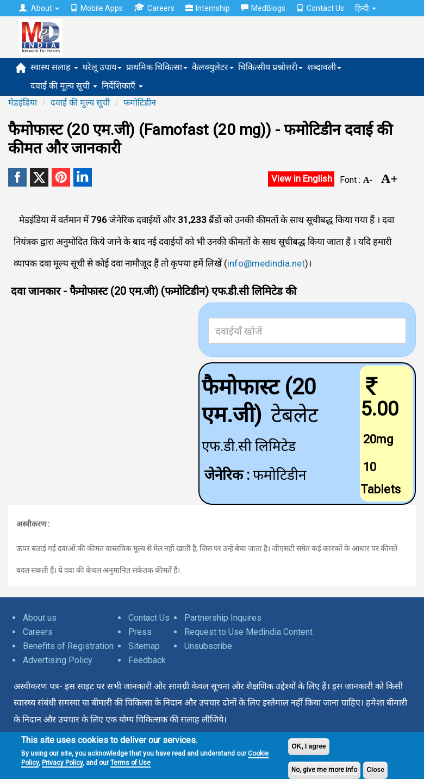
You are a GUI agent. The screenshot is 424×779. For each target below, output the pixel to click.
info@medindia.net (266, 263)
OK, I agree (308, 746)
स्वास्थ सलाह (54, 67)
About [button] (39, 8)
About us (40, 618)
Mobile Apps (96, 8)
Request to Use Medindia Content (248, 632)
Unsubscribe (208, 646)
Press (140, 632)
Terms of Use (130, 762)
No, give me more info (324, 770)
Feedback (147, 660)
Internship (207, 8)
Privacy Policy (62, 762)
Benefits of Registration (68, 646)
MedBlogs (263, 8)
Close (375, 770)
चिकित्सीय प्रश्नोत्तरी (270, 67)
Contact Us (320, 8)
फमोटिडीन (139, 102)
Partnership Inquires (222, 618)
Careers (154, 8)
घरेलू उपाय (102, 67)
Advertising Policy (57, 660)
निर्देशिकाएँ (122, 86)
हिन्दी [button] (365, 8)
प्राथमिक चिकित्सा (157, 67)
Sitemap (144, 646)
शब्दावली (324, 67)
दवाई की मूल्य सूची (63, 86)
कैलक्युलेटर (213, 67)
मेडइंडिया (22, 102)
